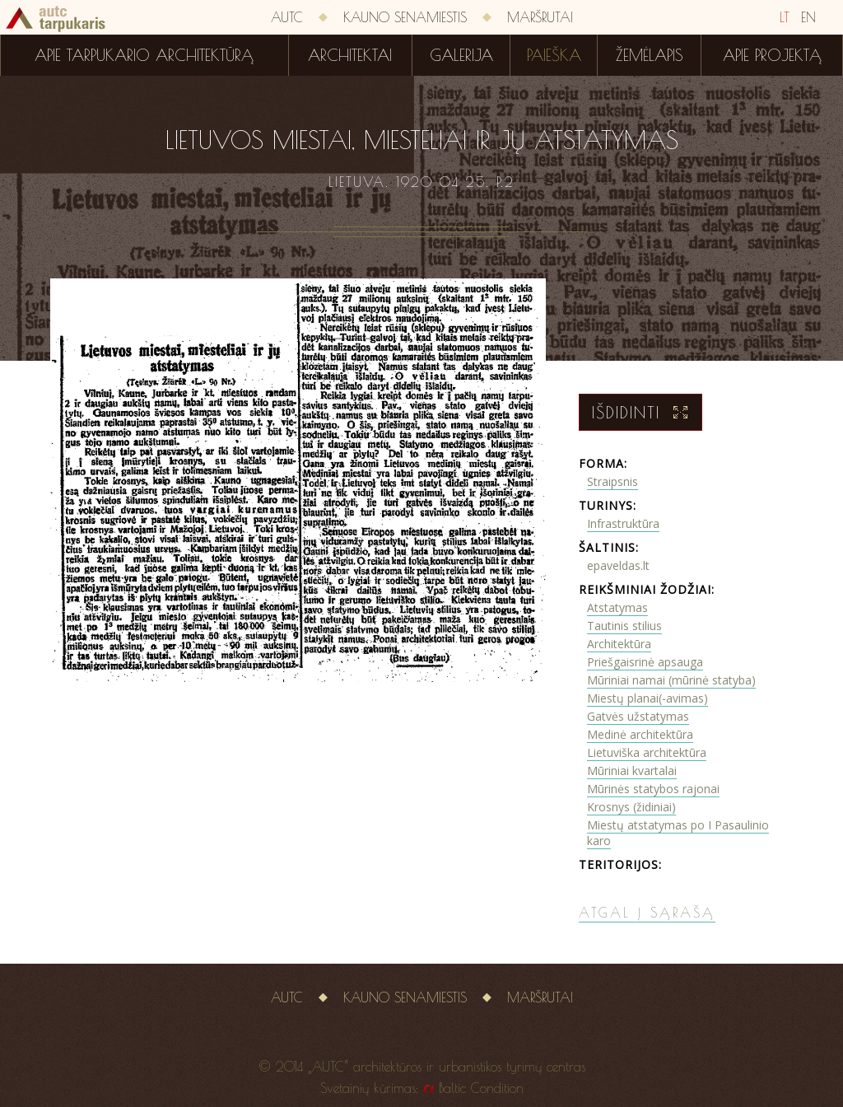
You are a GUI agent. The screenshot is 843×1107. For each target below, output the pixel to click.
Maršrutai (540, 17)
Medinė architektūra (640, 734)
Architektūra (619, 644)
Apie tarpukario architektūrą (144, 55)
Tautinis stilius (624, 625)
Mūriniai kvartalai (632, 770)
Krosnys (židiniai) (631, 807)
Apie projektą (772, 55)
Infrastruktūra (623, 523)
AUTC (287, 17)
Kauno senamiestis (405, 17)
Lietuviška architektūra (646, 752)
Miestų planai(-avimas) (647, 698)
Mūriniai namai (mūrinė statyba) (671, 680)
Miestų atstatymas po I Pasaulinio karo (678, 832)
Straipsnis (612, 481)
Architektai (350, 55)
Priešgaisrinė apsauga (645, 662)
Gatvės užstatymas (638, 716)
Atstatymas (617, 607)
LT (784, 17)
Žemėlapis (649, 55)
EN (808, 17)
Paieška (554, 55)
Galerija (461, 55)
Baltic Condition (481, 1088)
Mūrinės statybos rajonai (653, 788)
